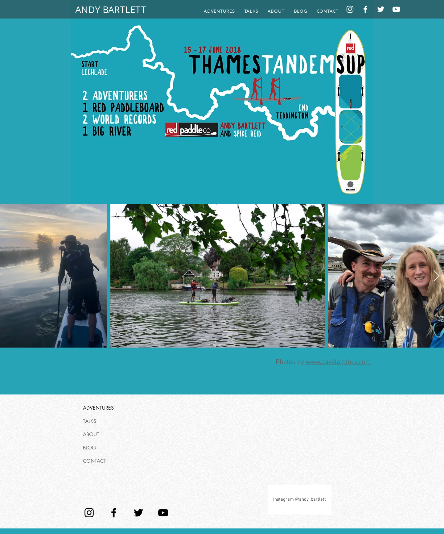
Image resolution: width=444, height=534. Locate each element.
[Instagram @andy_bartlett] (299, 500)
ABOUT (91, 434)
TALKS (89, 421)
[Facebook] (365, 9)
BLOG (89, 447)
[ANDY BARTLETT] (110, 10)
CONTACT (94, 461)
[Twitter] (380, 9)
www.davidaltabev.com (338, 362)
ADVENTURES (98, 408)
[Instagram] (350, 9)
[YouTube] (396, 9)
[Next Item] (436, 276)
